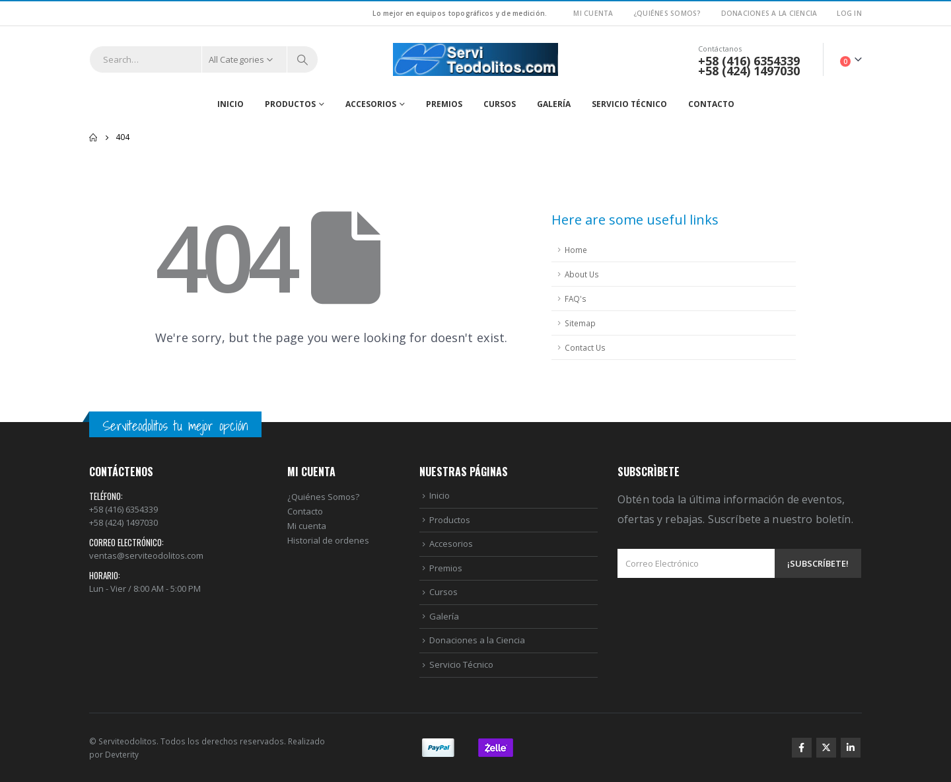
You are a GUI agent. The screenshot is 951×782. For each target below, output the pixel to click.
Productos (290, 104)
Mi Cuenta (593, 13)
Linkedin (851, 748)
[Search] (302, 59)
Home (576, 249)
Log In (849, 13)
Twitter (826, 748)
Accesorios (370, 104)
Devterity (122, 754)
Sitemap (580, 323)
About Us (582, 274)
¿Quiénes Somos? (667, 13)
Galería (554, 104)
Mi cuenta (306, 526)
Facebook (802, 748)
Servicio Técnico (629, 104)
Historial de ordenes (328, 540)
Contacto (711, 104)
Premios (444, 104)
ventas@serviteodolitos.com (146, 555)
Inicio (230, 104)
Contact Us (585, 347)
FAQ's (575, 298)
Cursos (499, 104)
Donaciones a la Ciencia (769, 13)
